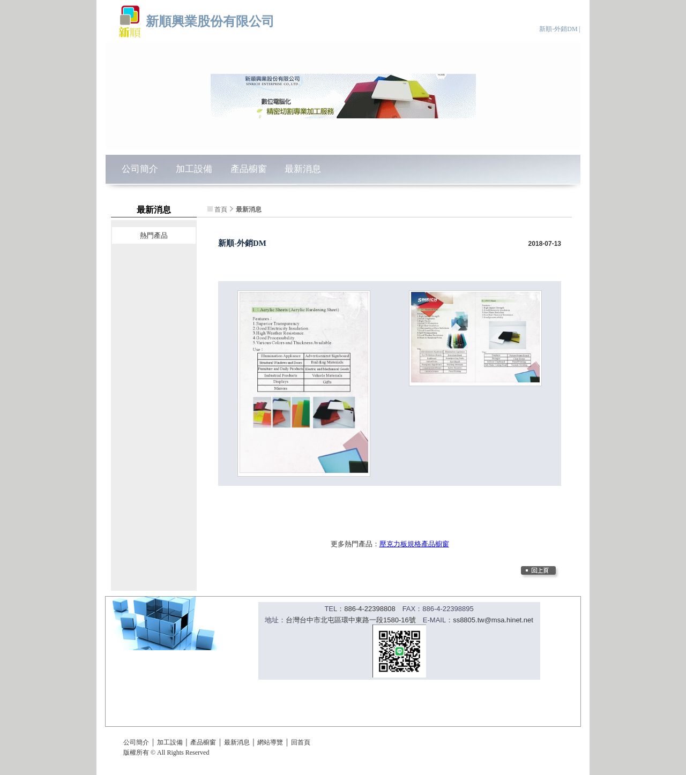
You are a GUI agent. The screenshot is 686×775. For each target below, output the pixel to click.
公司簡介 (140, 169)
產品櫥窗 (248, 169)
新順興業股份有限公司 (210, 21)
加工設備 (194, 169)
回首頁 (300, 742)
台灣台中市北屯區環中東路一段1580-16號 (351, 620)
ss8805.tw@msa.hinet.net (493, 620)
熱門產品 (154, 235)
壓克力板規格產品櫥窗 (414, 544)
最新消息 (303, 169)
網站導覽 (270, 742)
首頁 (220, 209)
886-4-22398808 (369, 609)
